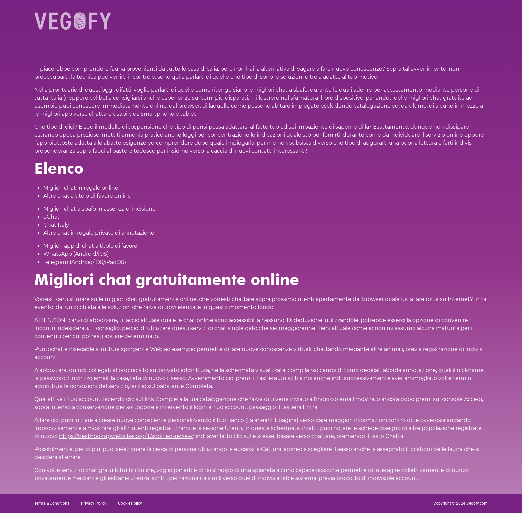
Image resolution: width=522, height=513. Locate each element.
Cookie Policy (130, 503)
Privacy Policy (93, 503)
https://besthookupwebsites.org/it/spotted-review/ (126, 436)
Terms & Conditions (51, 503)
